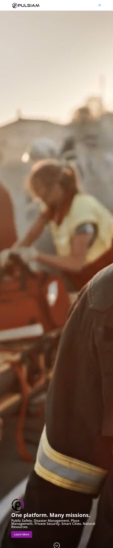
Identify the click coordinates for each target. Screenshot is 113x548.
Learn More (21, 534)
